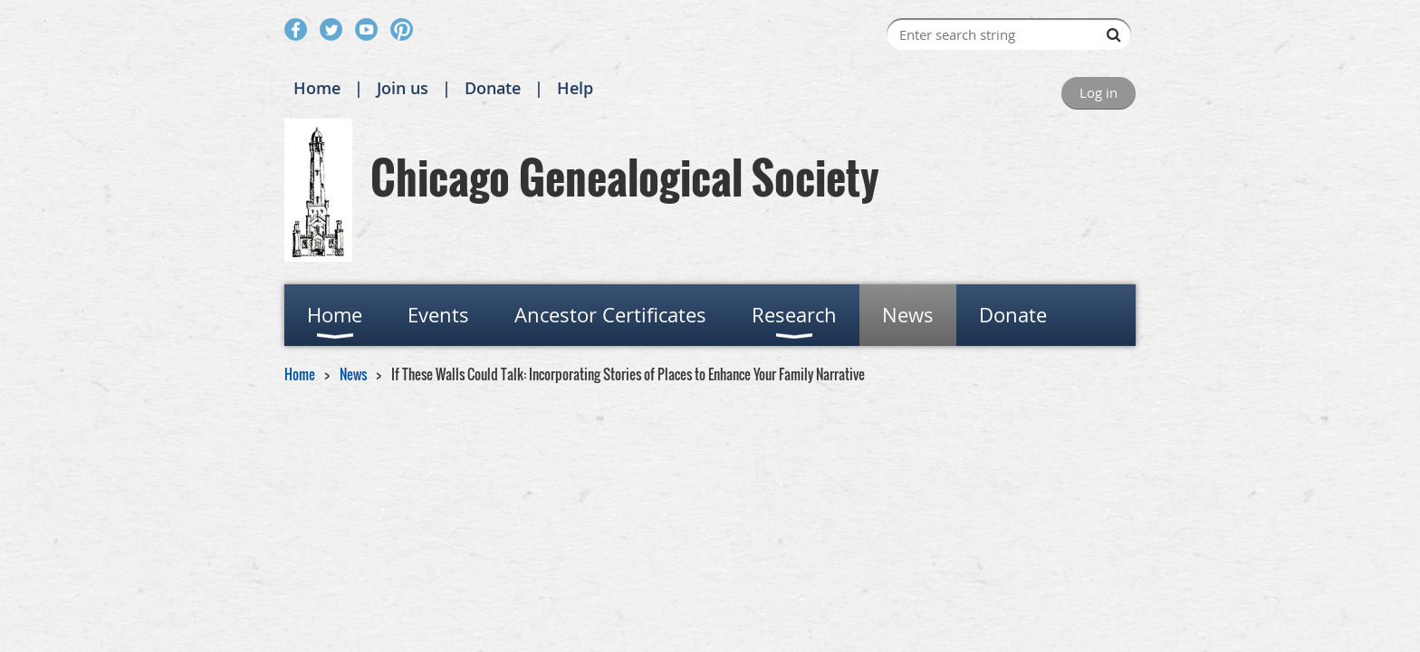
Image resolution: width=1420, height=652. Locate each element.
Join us (402, 88)
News (353, 374)
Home (317, 88)
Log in (1098, 92)
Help (575, 88)
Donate (493, 88)
